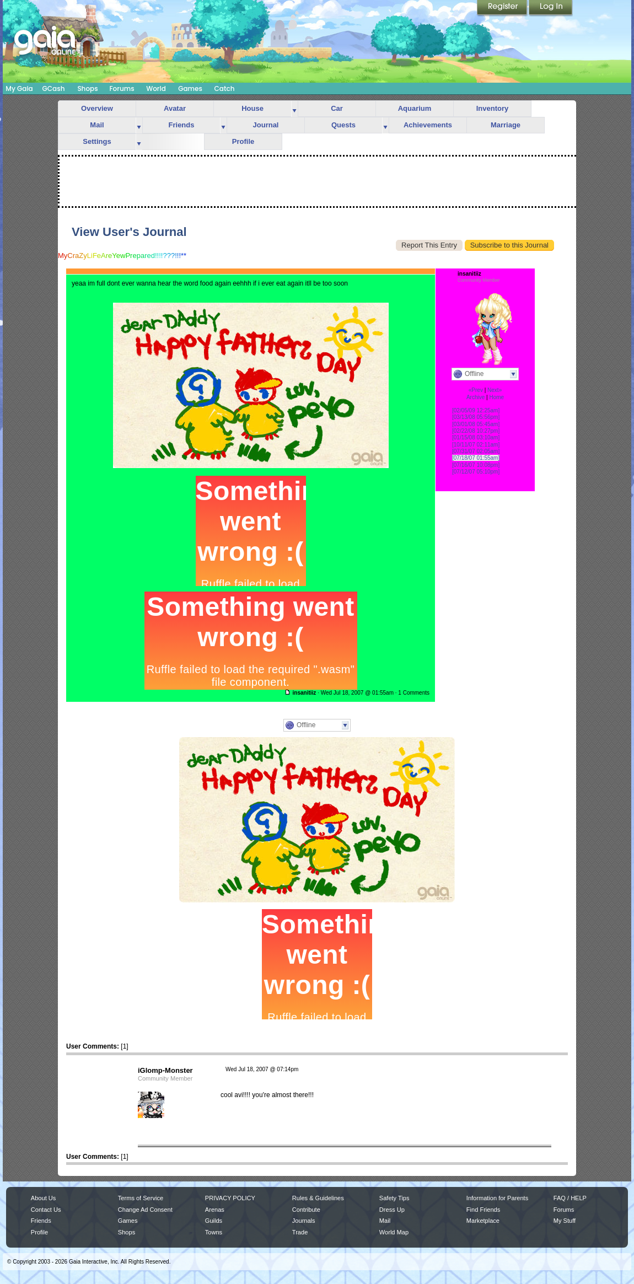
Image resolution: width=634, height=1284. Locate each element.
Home (496, 397)
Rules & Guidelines (318, 1198)
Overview (97, 108)
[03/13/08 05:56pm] (475, 417)
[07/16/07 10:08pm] (475, 465)
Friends (182, 125)
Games (190, 88)
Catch (224, 88)
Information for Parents (497, 1198)
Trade (300, 1232)
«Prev (476, 390)
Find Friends (483, 1209)
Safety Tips (394, 1198)
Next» (494, 390)
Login (551, 8)
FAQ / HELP (570, 1198)
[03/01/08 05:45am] (475, 424)
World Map (394, 1232)
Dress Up (392, 1209)
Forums (121, 88)
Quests (343, 125)
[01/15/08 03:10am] (475, 437)
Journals (303, 1220)
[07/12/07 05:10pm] (475, 472)
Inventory (492, 108)
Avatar (175, 108)
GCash (53, 88)
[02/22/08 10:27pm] (475, 431)
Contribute (306, 1209)
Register (503, 8)
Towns (213, 1232)
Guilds (213, 1220)
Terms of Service (140, 1198)
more (294, 109)
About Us (43, 1198)
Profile (243, 141)
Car (337, 108)
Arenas (214, 1209)
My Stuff (565, 1220)
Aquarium (415, 108)
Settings (97, 141)
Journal (266, 125)
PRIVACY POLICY (230, 1198)
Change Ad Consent (145, 1209)
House (252, 108)
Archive (475, 397)
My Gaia (19, 88)
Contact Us (46, 1209)
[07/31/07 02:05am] (475, 451)
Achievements (428, 125)
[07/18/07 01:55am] (475, 458)
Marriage (505, 125)
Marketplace (482, 1220)
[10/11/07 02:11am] (475, 445)
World (156, 88)
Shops (87, 88)
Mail (97, 125)
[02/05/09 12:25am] (475, 410)
